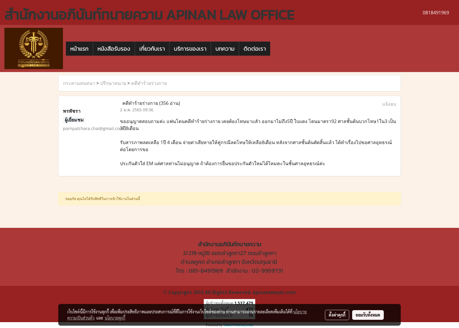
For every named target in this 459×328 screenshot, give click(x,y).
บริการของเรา (190, 48)
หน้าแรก (79, 48)
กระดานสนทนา (79, 83)
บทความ (224, 48)
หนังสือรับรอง (113, 48)
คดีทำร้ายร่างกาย (149, 83)
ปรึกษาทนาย (113, 83)
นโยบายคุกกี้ (115, 317)
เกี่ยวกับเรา (152, 48)
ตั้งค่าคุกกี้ (337, 314)
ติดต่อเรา (255, 48)
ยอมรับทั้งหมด (368, 314)
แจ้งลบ (389, 104)
